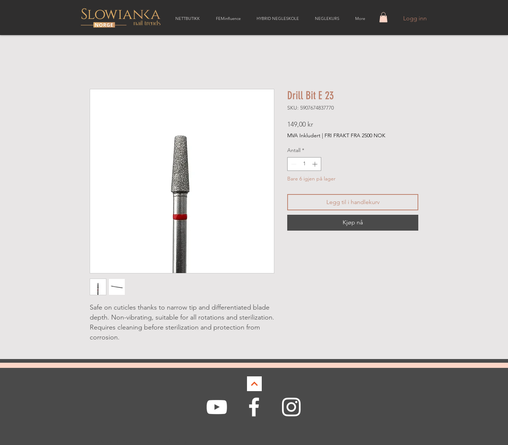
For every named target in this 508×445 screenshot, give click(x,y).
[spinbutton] (304, 164)
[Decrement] (293, 164)
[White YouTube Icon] (216, 407)
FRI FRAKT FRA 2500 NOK (355, 135)
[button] (383, 17)
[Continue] (254, 383)
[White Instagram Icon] (291, 407)
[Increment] (315, 164)
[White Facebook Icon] (254, 407)
